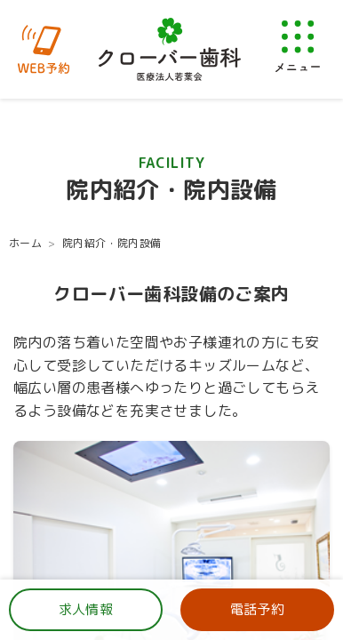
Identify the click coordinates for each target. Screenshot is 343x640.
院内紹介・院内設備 (112, 243)
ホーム (25, 243)
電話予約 (257, 609)
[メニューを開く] (297, 46)
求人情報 (86, 609)
